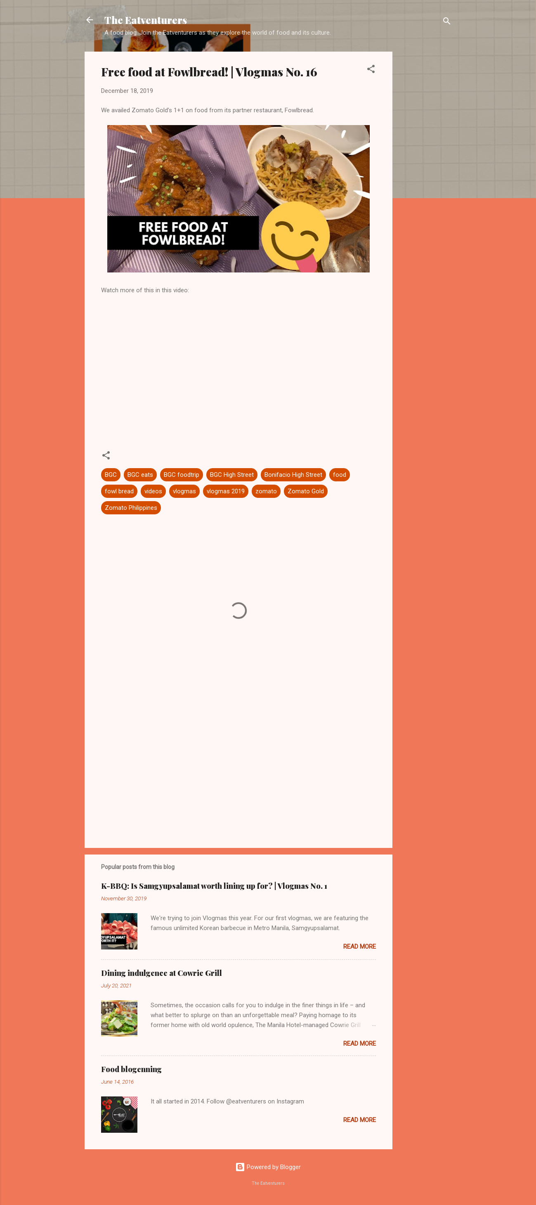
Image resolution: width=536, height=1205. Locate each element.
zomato (266, 491)
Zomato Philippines (131, 507)
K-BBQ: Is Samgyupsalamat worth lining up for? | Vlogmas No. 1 (214, 886)
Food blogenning (131, 1069)
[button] (371, 70)
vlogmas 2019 (226, 491)
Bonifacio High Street (293, 474)
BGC (111, 474)
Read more (359, 946)
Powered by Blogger (268, 1167)
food (339, 474)
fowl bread (119, 491)
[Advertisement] (425, 175)
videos (153, 491)
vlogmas (184, 491)
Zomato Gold (306, 491)
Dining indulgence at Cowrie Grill (161, 973)
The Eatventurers (145, 19)
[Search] (447, 22)
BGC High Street (232, 474)
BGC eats (140, 474)
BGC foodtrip (181, 474)
